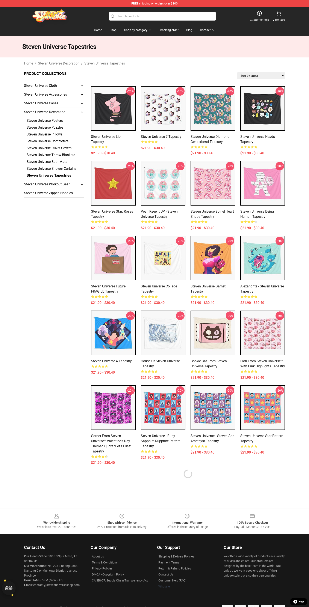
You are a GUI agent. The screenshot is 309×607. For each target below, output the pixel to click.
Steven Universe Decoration (58, 63)
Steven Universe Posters (45, 121)
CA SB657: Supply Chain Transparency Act (120, 580)
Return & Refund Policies (174, 568)
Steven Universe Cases (41, 103)
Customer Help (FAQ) (172, 580)
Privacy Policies (102, 568)
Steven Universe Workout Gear (47, 184)
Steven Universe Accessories (45, 94)
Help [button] (298, 602)
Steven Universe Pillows (44, 134)
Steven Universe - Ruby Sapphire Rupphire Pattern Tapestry (160, 441)
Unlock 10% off (8, 588)
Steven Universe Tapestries (104, 63)
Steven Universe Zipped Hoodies (48, 193)
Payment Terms (168, 562)
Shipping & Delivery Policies (176, 556)
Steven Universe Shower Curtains (51, 169)
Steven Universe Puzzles (45, 127)
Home (28, 63)
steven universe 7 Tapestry (161, 137)
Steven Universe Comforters (47, 141)
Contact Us (165, 574)
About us (98, 556)
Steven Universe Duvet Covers (49, 148)
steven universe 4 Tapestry (111, 361)
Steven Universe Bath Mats (47, 162)
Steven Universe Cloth (40, 86)
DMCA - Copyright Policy (108, 574)
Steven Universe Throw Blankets (51, 155)
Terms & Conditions (105, 562)
